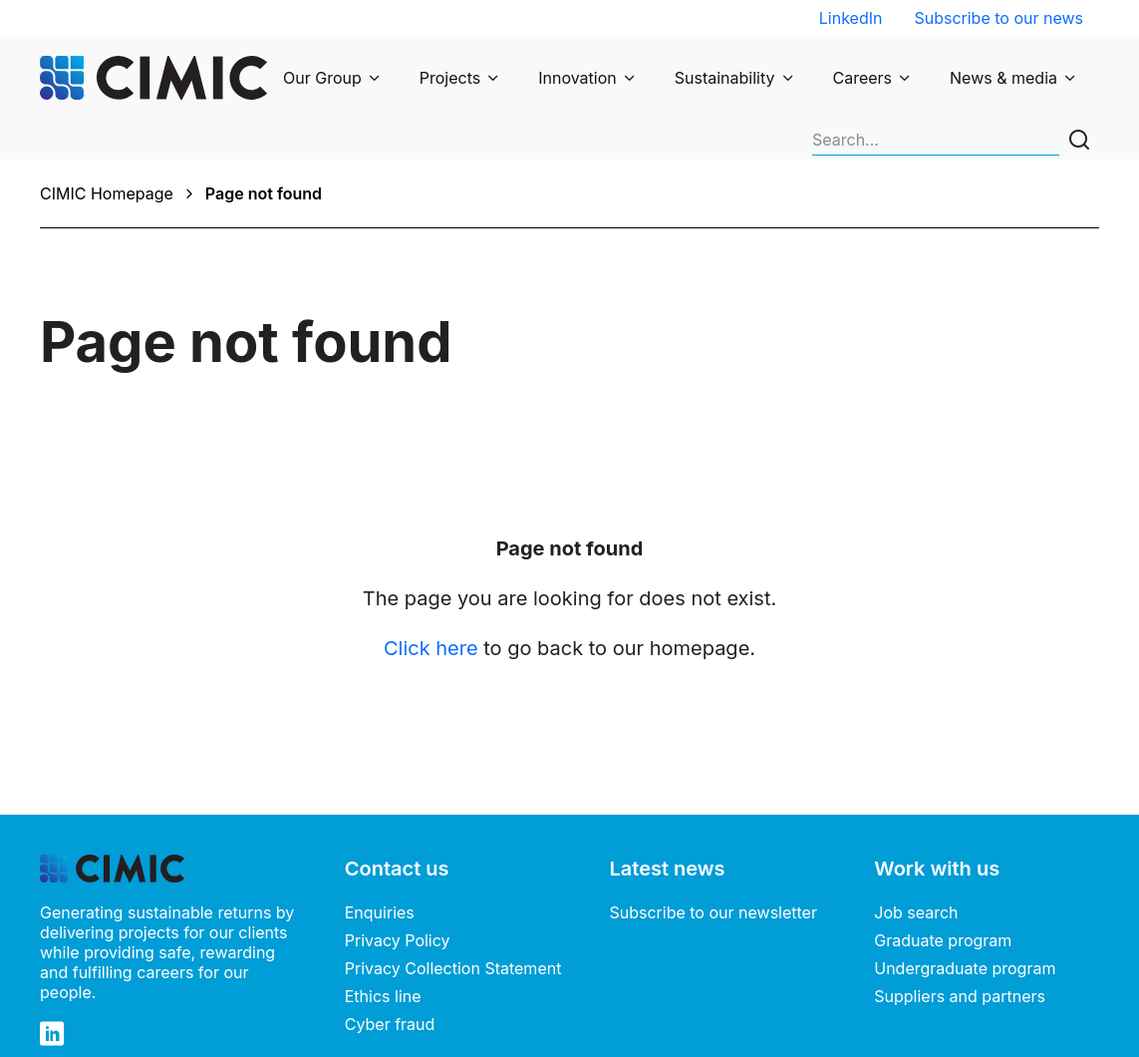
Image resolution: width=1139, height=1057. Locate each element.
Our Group (322, 78)
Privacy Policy (397, 871)
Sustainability (725, 78)
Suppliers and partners (959, 927)
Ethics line (383, 927)
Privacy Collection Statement (453, 899)
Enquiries (380, 844)
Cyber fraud (390, 955)
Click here (431, 579)
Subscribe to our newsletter (713, 844)
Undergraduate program (964, 899)
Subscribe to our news (998, 18)
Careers (863, 78)
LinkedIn (851, 18)
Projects (450, 78)
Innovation (577, 78)
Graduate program (942, 871)
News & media (1003, 78)
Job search (916, 844)
